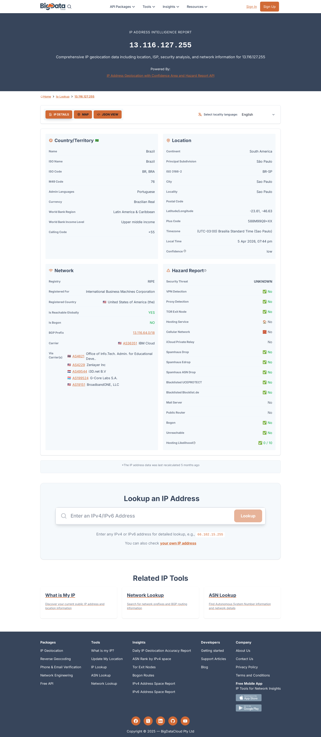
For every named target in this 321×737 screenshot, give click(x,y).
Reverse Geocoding (55, 659)
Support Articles (213, 659)
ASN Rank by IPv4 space (152, 659)
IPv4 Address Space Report (154, 683)
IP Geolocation (51, 650)
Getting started (212, 650)
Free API (46, 683)
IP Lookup (99, 667)
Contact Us (244, 659)
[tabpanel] (160, 292)
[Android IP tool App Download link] (258, 707)
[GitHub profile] (172, 720)
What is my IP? (102, 650)
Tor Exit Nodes (144, 667)
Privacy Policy (247, 667)
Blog (204, 667)
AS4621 (78, 356)
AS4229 (78, 365)
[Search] (69, 6)
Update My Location (107, 659)
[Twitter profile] (148, 720)
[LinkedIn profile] (160, 720)
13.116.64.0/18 (144, 333)
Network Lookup (104, 683)
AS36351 (130, 343)
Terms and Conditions (253, 675)
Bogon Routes (143, 675)
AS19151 (78, 384)
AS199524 (80, 378)
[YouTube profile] (185, 720)
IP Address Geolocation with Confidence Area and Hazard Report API (160, 75)
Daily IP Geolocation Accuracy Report (162, 650)
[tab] (58, 114)
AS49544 (79, 371)
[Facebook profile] (135, 720)
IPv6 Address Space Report (154, 692)
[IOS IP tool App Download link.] (258, 697)
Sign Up (269, 7)
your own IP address (178, 543)
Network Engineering (56, 675)
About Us (243, 650)
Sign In (251, 7)
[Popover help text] (184, 251)
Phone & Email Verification (60, 667)
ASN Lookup (101, 675)
